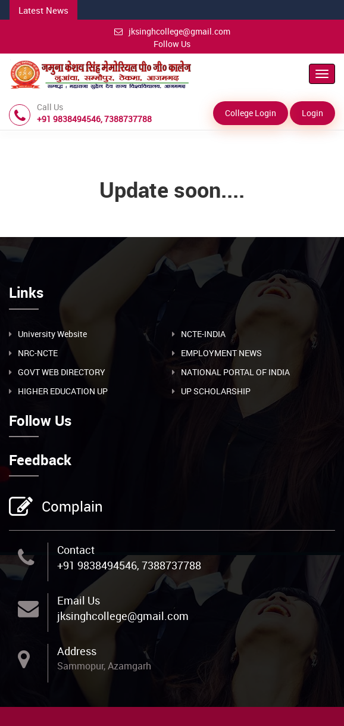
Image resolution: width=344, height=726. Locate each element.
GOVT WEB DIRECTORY (61, 372)
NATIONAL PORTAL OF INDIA (235, 372)
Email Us (78, 600)
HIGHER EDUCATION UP (63, 391)
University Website (52, 333)
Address (76, 651)
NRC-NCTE (38, 353)
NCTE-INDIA (203, 333)
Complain (71, 507)
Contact (76, 550)
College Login (250, 113)
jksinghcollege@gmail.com (172, 31)
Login (312, 113)
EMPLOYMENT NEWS (221, 353)
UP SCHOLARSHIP (216, 391)
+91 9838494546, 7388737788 (129, 565)
